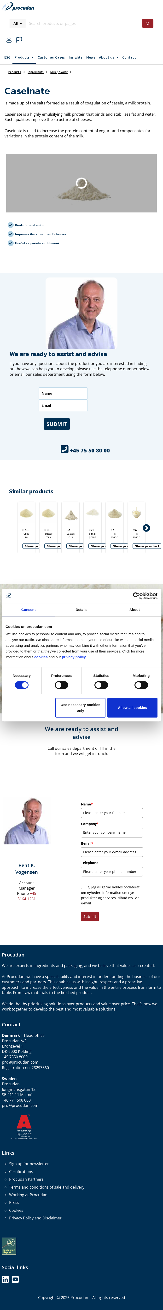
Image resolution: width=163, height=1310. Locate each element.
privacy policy (74, 657)
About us (106, 57)
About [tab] (134, 610)
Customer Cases (51, 57)
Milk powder (59, 72)
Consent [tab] (28, 610)
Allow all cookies (132, 708)
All (15, 23)
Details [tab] (81, 610)
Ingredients (36, 72)
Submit (57, 424)
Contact (129, 57)
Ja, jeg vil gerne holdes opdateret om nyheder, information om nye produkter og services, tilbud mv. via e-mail (110, 895)
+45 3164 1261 (26, 896)
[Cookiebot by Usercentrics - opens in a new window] (136, 595)
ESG (7, 57)
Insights (75, 57)
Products (22, 57)
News (90, 57)
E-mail (87, 843)
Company (90, 823)
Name (87, 804)
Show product (36, 546)
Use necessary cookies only (80, 707)
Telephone (89, 862)
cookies (41, 657)
